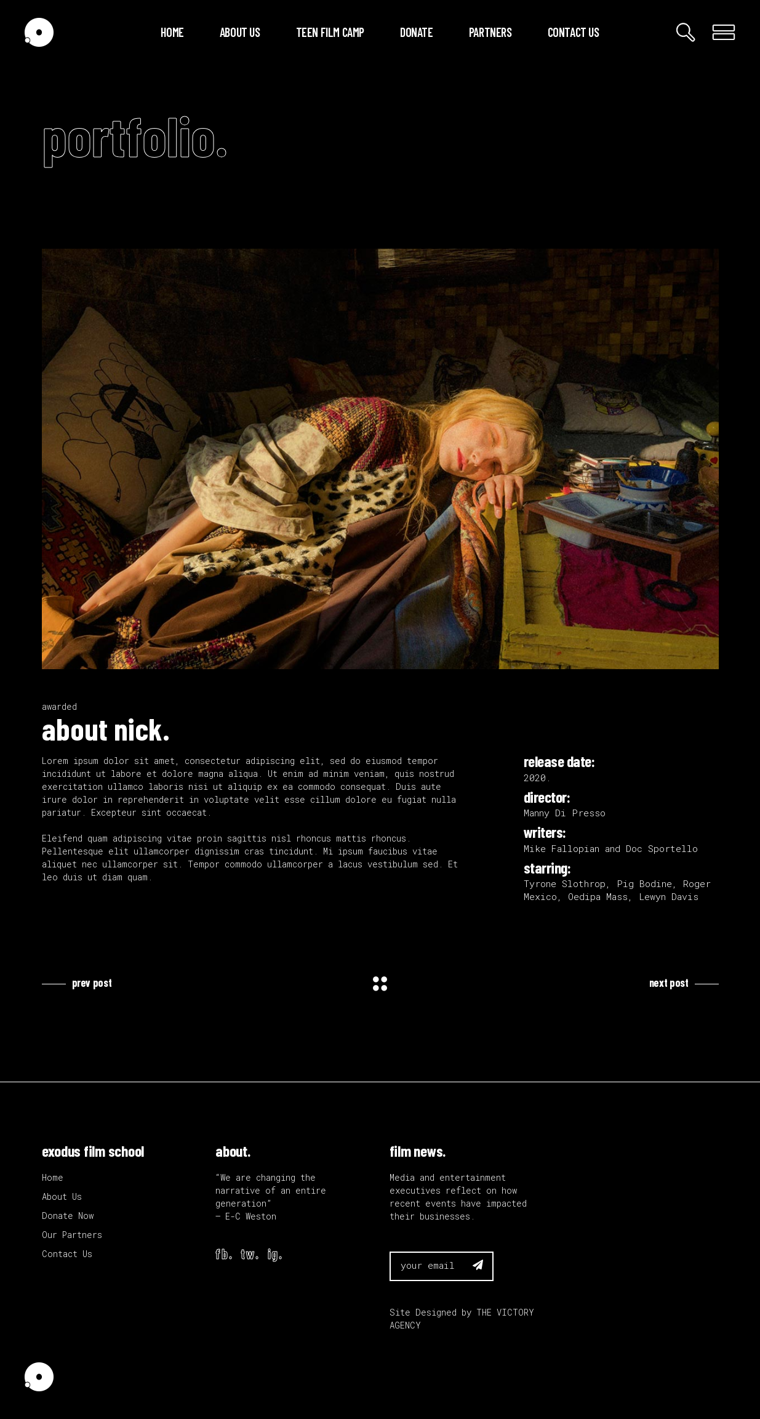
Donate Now (68, 1215)
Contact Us (67, 1254)
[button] (380, 459)
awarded (59, 706)
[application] (380, 459)
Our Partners (72, 1234)
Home (52, 1177)
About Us (62, 1196)
